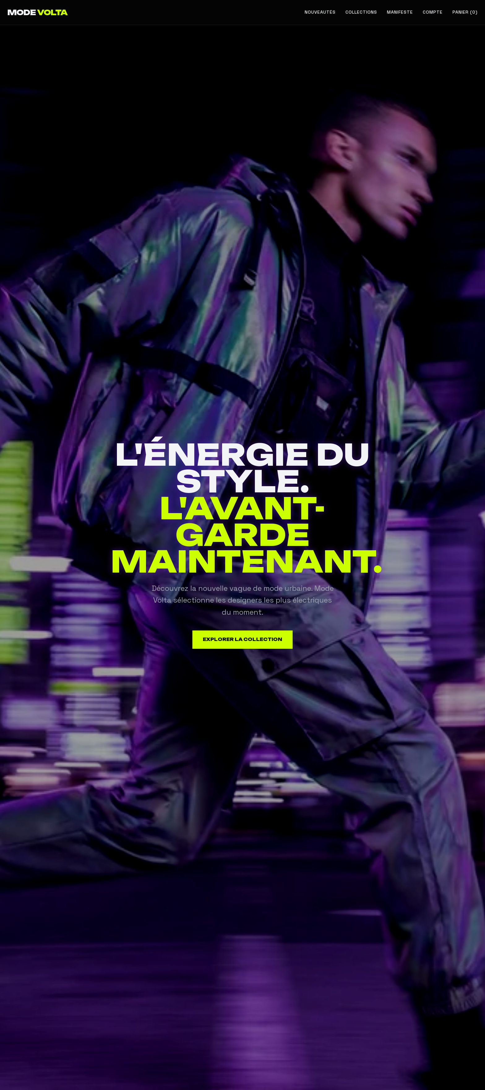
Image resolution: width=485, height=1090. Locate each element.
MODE (37, 12)
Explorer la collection (242, 639)
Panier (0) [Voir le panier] (465, 12)
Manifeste (400, 12)
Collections (361, 12)
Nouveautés (320, 12)
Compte (433, 12)
